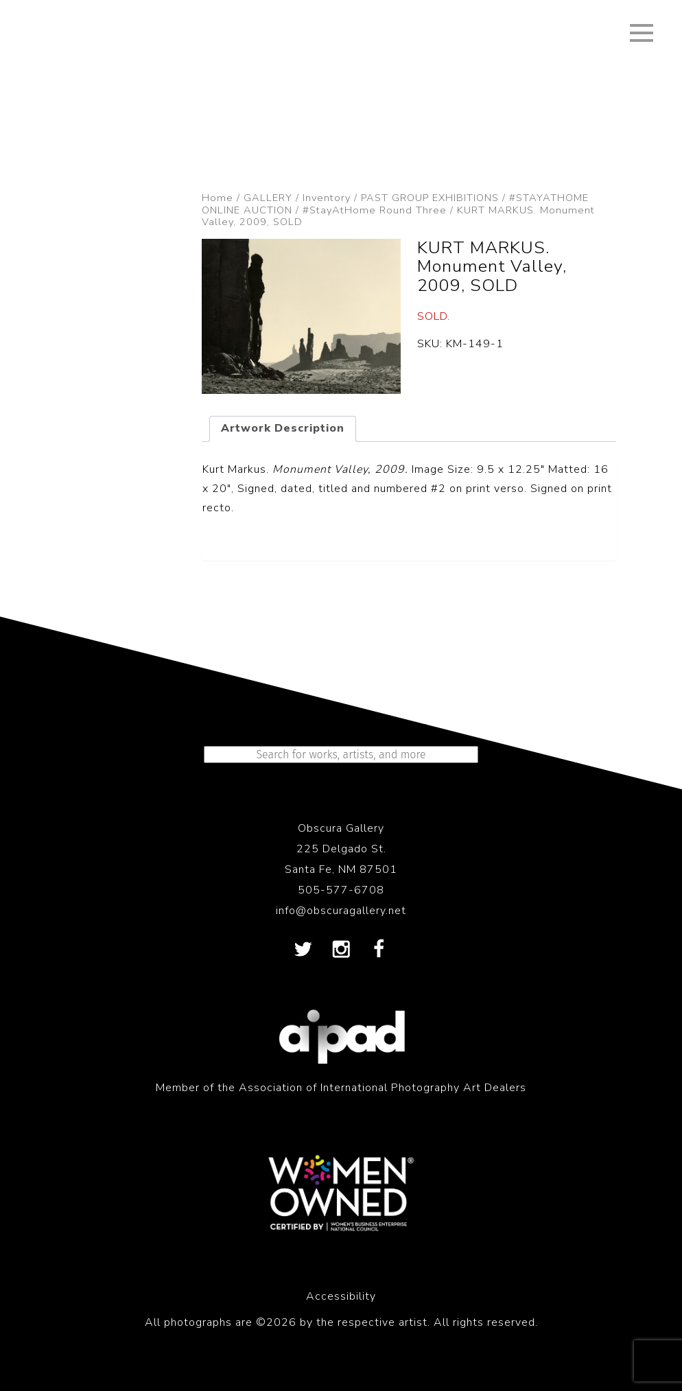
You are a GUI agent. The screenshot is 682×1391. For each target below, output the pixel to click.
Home (217, 197)
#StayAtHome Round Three (375, 210)
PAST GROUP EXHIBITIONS (430, 197)
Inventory (327, 197)
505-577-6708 (341, 890)
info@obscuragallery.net (341, 910)
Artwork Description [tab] (282, 428)
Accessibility (341, 1296)
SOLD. (433, 316)
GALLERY (268, 197)
